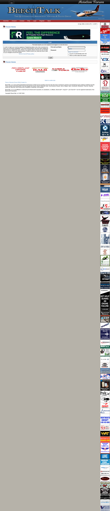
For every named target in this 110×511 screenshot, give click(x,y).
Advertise (6, 21)
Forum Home (11, 27)
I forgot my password (73, 52)
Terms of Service (9, 82)
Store (49, 21)
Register (42, 21)
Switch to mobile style (50, 80)
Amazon (14, 21)
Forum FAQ (17, 82)
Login (34, 21)
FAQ (28, 21)
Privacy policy (30, 54)
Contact (22, 21)
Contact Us (23, 82)
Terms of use (22, 54)
